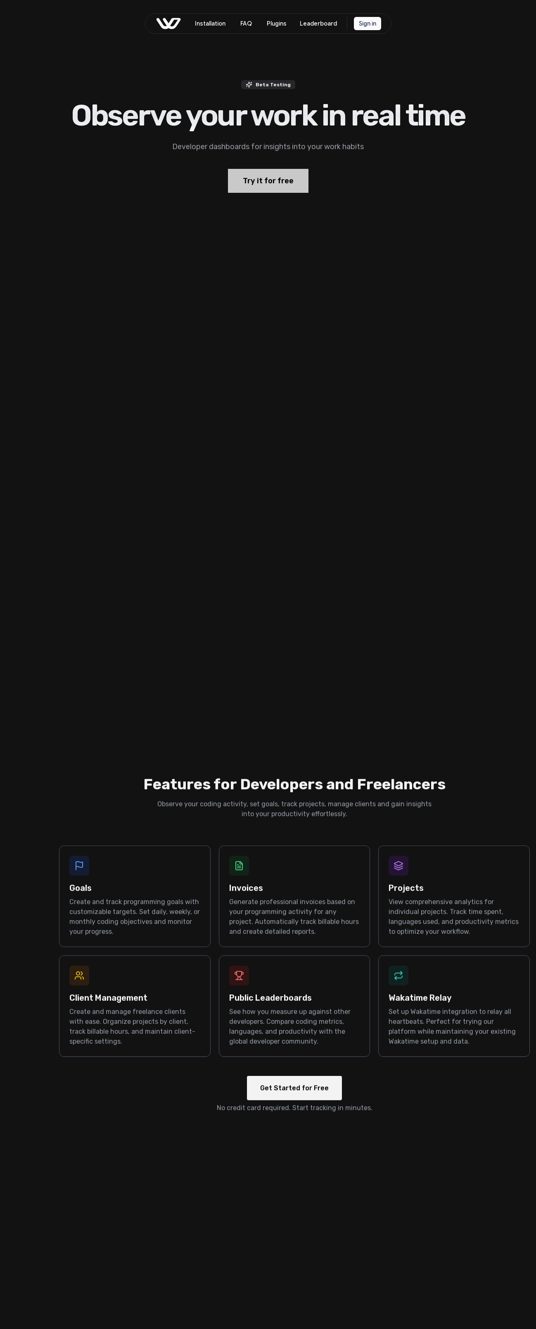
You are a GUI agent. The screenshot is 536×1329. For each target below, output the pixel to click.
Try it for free (268, 193)
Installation (210, 23)
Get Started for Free (294, 1098)
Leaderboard (318, 23)
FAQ (246, 23)
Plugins (277, 23)
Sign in (367, 23)
